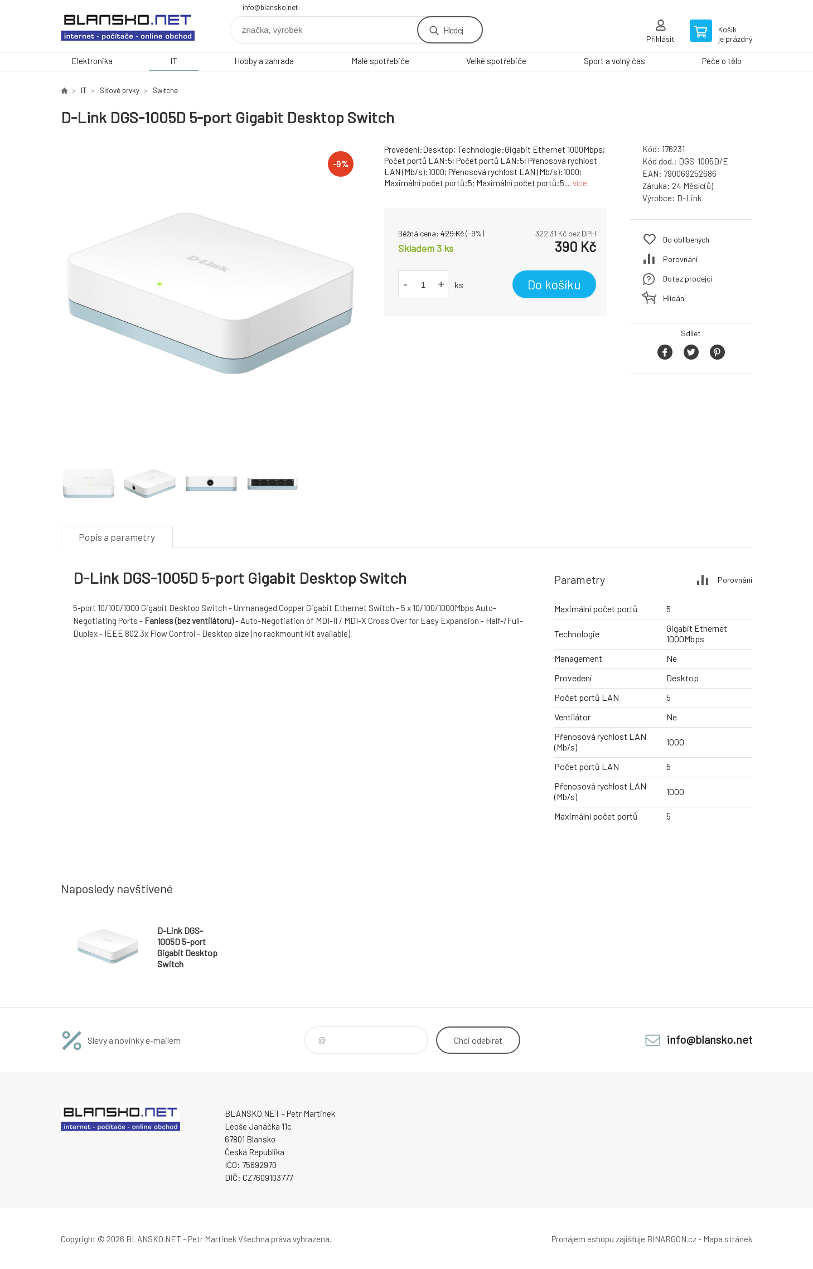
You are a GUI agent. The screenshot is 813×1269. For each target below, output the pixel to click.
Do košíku (554, 284)
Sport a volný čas (614, 61)
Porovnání (680, 259)
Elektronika (92, 61)
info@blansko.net (270, 7)
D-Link (689, 198)
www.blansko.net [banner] (128, 26)
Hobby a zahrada (264, 61)
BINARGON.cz (671, 1239)
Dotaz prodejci (687, 278)
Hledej (453, 30)
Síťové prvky (119, 90)
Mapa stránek (727, 1239)
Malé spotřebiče (380, 61)
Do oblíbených (686, 239)
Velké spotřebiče (496, 61)
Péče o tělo (722, 61)
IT (173, 61)
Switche (165, 90)
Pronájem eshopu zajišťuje (598, 1239)
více (580, 183)
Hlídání (674, 298)
